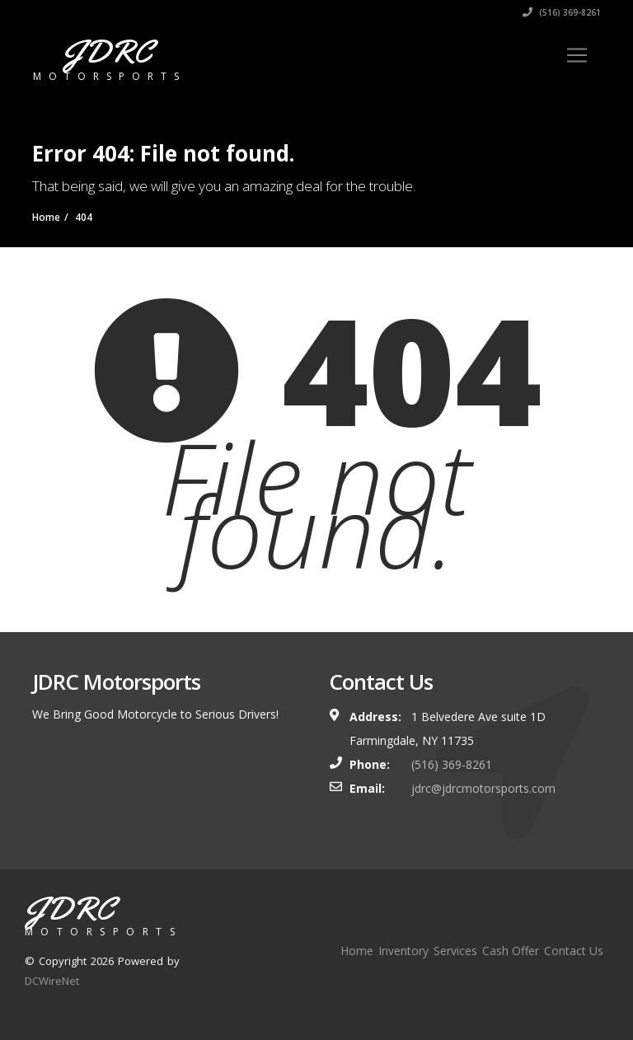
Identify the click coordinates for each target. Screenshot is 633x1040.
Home (356, 950)
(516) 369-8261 (562, 12)
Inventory (403, 950)
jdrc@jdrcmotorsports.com (483, 788)
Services (455, 950)
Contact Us (573, 950)
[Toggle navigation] (577, 55)
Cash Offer (510, 950)
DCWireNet (52, 980)
